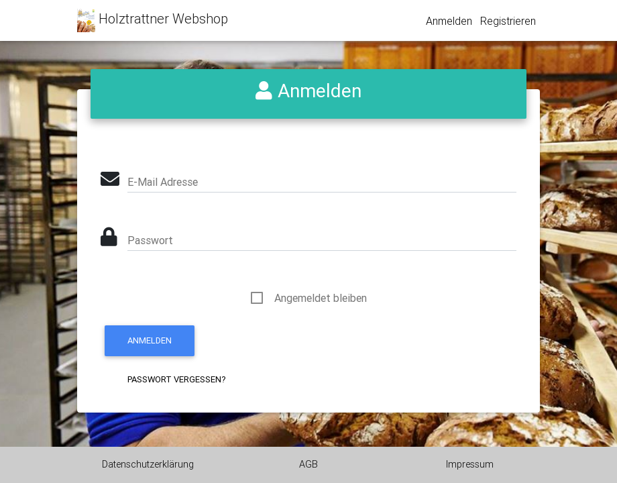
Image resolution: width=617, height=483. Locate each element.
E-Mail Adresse (162, 182)
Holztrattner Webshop (152, 20)
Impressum (470, 464)
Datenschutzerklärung (148, 464)
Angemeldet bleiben (320, 298)
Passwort (150, 240)
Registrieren (508, 21)
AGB (308, 464)
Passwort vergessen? (176, 379)
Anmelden (449, 21)
